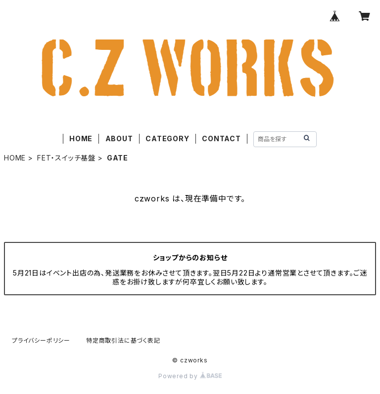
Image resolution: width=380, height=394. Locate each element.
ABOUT (119, 138)
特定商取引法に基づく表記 (123, 340)
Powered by (190, 376)
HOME (81, 138)
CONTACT (221, 138)
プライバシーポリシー (41, 340)
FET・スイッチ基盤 (66, 158)
